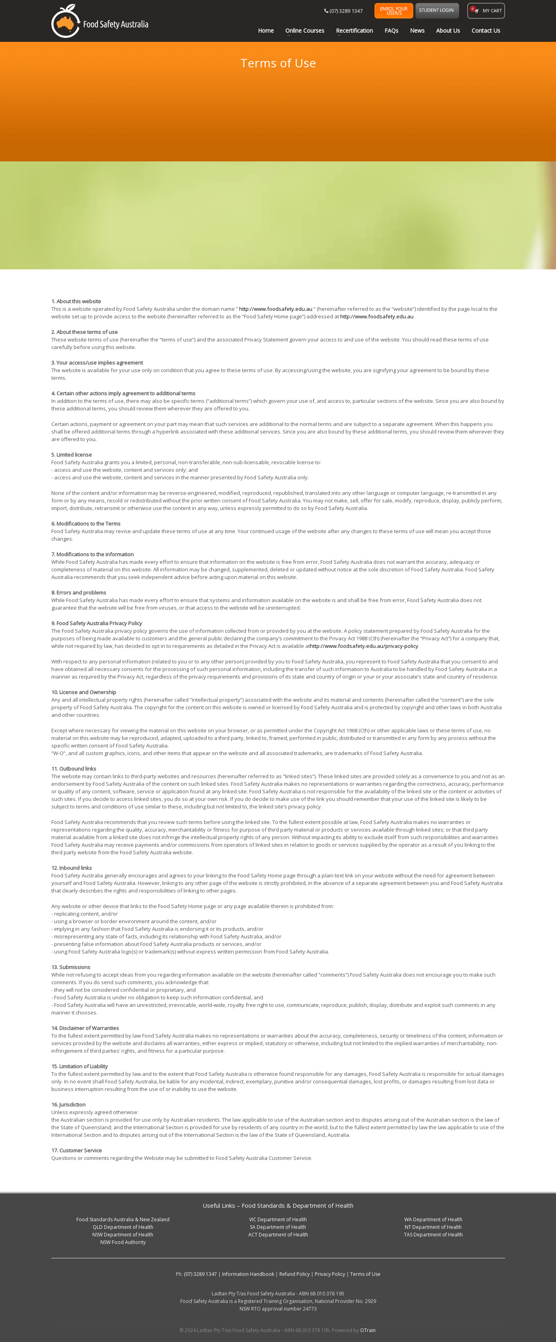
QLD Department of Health (123, 1227)
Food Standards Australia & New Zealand (123, 1219)
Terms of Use (365, 1274)
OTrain (368, 1330)
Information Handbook (248, 1274)
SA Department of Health (278, 1227)
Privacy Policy (330, 1274)
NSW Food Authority (123, 1242)
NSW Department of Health (122, 1234)
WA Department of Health (433, 1219)
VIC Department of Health (278, 1219)
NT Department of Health (433, 1227)
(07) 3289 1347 (343, 10)
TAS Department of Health (433, 1234)
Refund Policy (294, 1274)
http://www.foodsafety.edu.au (275, 308)
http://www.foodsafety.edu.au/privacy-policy (364, 645)
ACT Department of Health (278, 1234)
